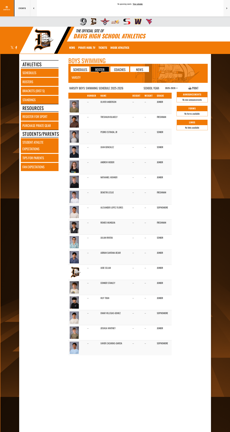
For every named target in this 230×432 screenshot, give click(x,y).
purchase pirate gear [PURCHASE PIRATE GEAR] (36, 125)
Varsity (76, 77)
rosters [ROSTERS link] (27, 81)
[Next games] (226, 8)
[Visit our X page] (12, 48)
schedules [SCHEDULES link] (29, 72)
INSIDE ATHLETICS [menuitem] (119, 48)
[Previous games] (33, 8)
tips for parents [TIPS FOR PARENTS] (33, 157)
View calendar (138, 4)
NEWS (139, 69)
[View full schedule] (7, 8)
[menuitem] (82, 22)
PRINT (193, 88)
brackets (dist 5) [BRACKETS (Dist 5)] (33, 90)
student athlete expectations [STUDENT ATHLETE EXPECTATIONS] (32, 145)
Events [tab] (22, 8)
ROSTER (99, 69)
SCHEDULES (80, 69)
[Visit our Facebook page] (16, 48)
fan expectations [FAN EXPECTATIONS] (33, 167)
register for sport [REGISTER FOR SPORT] (34, 116)
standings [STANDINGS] (29, 99)
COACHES (119, 69)
